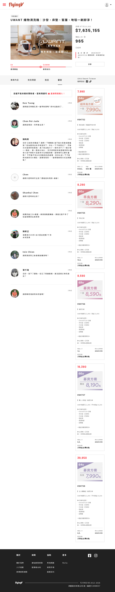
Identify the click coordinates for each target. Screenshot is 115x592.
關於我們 (20, 563)
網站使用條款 (37, 563)
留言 (60, 79)
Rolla (65, 563)
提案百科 (50, 572)
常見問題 (32, 79)
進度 (47, 79)
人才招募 (20, 567)
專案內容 (15, 79)
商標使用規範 (22, 572)
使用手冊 (50, 567)
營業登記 (81, 81)
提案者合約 (36, 567)
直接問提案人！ (56, 93)
